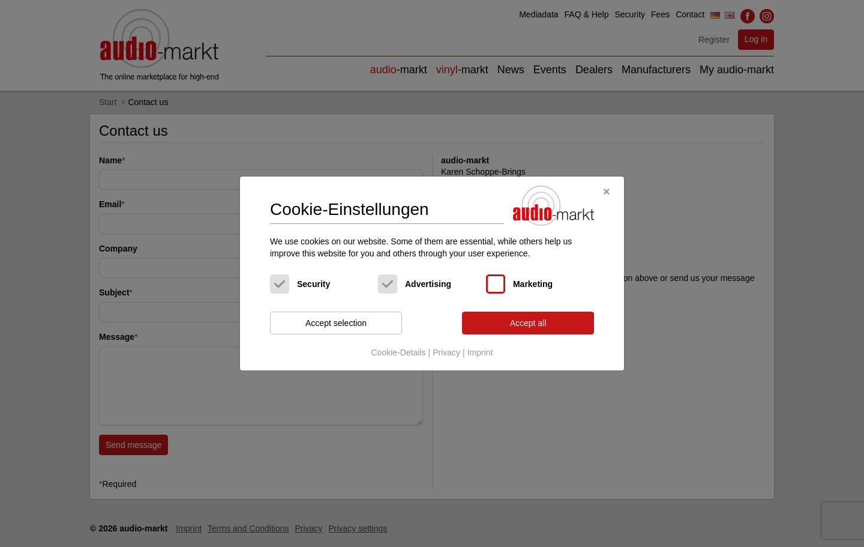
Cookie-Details (398, 352)
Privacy (446, 352)
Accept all (528, 323)
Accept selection (336, 323)
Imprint (480, 352)
